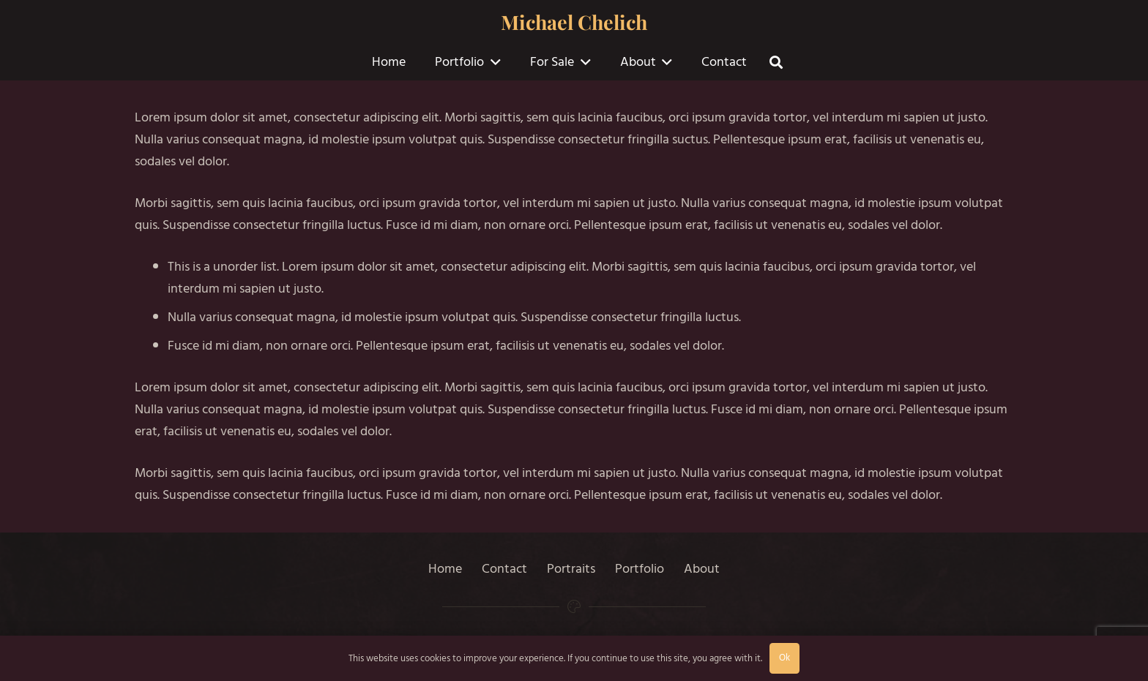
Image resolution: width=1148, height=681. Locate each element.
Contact (504, 568)
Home (445, 568)
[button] (492, 62)
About (702, 568)
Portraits (571, 568)
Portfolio (639, 568)
